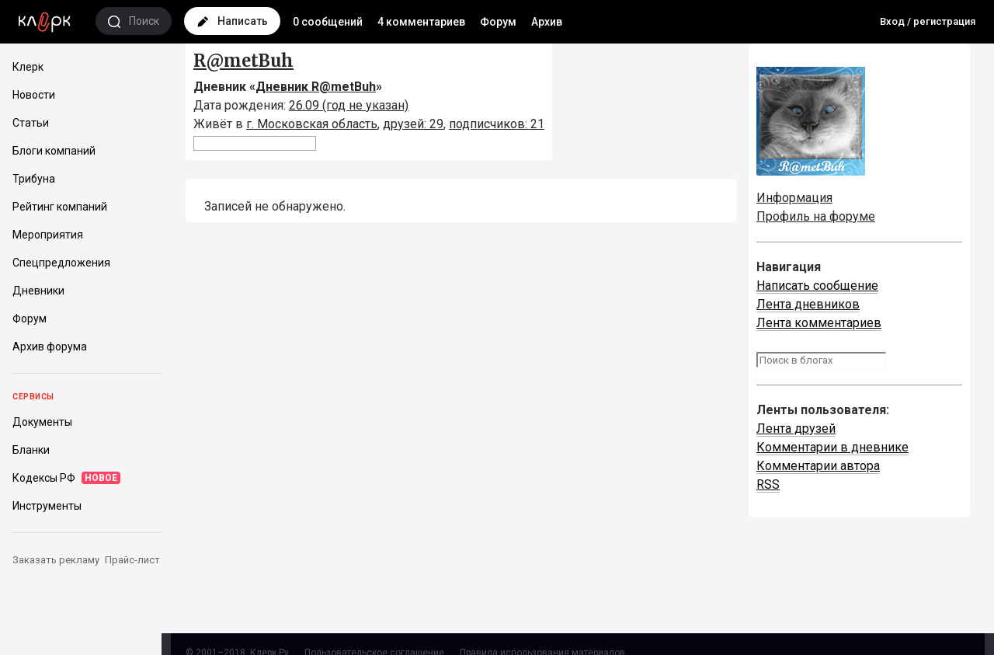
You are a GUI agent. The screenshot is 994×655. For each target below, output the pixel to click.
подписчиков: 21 (496, 124)
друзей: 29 (413, 124)
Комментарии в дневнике (832, 447)
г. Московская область (311, 124)
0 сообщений (328, 22)
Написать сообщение (817, 285)
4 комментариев (421, 22)
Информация (794, 197)
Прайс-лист (132, 560)
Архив (546, 22)
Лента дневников (808, 304)
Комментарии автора (818, 465)
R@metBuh (243, 60)
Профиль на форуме (815, 216)
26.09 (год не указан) (348, 105)
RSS (768, 484)
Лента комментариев (818, 322)
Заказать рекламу (55, 560)
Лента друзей (796, 428)
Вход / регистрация (927, 21)
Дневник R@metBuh (315, 86)
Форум (498, 22)
